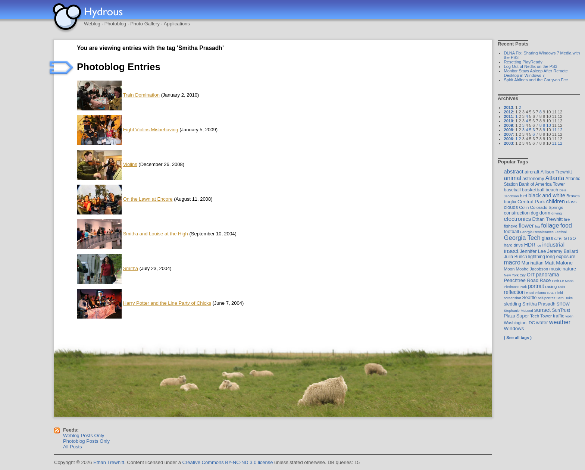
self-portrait (546, 298)
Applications (177, 23)
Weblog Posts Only (83, 435)
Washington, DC (519, 322)
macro (512, 262)
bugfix (510, 201)
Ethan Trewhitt (547, 219)
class (571, 201)
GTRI (558, 238)
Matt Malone (559, 263)
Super (522, 316)
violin (569, 316)
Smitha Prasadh (539, 304)
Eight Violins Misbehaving (150, 129)
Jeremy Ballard (562, 251)
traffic (558, 316)
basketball (533, 189)
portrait (536, 286)
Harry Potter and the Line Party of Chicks (167, 303)
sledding (512, 304)
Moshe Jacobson (532, 269)
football (511, 231)
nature (569, 269)
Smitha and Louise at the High (155, 233)
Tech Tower (541, 316)
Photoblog (115, 23)
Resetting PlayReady (523, 62)
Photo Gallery (145, 23)
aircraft (532, 172)
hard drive (513, 245)
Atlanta (554, 178)
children (555, 201)
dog (534, 213)
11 (554, 130)
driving (556, 213)
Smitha (130, 268)
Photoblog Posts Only (86, 441)
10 (548, 125)
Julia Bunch (515, 256)
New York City (515, 275)
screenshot (512, 298)
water (542, 322)
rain (561, 286)
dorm (544, 213)
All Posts (72, 446)
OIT (531, 275)
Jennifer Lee (533, 251)
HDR (530, 245)
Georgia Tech (522, 237)
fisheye (510, 226)
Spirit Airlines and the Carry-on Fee (536, 80)
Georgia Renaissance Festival (543, 232)
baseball (512, 189)
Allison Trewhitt (556, 172)
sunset (542, 310)
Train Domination (141, 95)
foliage (550, 225)
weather (559, 322)
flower (526, 225)
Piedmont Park (515, 287)
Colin (524, 207)
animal (513, 178)
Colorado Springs (546, 207)
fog (537, 226)
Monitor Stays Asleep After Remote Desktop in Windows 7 (536, 73)
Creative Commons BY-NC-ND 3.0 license (227, 462)
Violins (130, 164)
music (555, 269)
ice (538, 245)
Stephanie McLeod (518, 310)
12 (560, 130)
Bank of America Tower (542, 184)
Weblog (92, 23)
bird (523, 196)
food (566, 225)
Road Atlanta (536, 293)
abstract (513, 172)
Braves (573, 196)
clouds (511, 207)
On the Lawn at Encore (148, 199)
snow (563, 303)
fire (567, 219)
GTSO (570, 238)
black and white (546, 195)
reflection (514, 292)
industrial (553, 245)
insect (511, 251)
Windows (514, 328)
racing (551, 286)
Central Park (531, 201)
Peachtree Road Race (527, 280)
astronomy (533, 178)
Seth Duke (564, 298)
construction (517, 213)
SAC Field (555, 293)
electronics (517, 219)
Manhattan (533, 263)
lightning (536, 256)
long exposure (560, 256)
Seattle (529, 297)
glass (547, 238)
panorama (547, 275)
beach (551, 189)
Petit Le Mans (562, 281)
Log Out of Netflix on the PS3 (530, 66)
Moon (509, 269)
